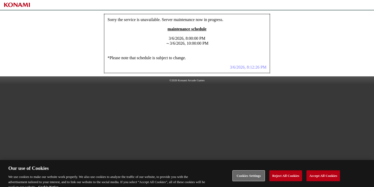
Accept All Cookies (323, 177)
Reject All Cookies (285, 177)
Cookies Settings (249, 177)
